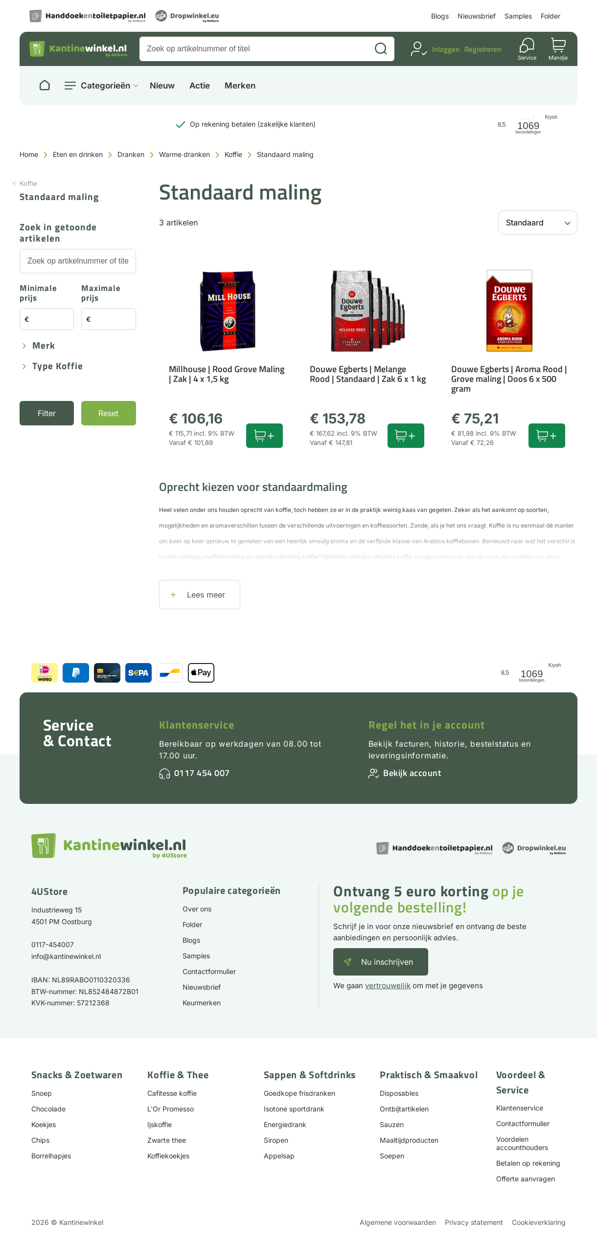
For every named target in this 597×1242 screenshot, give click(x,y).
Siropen (276, 1140)
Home (29, 154)
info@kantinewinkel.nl (66, 956)
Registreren (482, 49)
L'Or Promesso (170, 1109)
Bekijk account (412, 772)
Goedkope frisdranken (299, 1093)
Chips (40, 1140)
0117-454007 (52, 944)
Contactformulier (209, 971)
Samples (518, 16)
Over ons (197, 909)
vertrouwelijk (388, 985)
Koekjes (43, 1124)
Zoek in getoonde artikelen (58, 233)
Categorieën (105, 85)
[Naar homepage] (44, 85)
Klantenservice (196, 724)
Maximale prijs (101, 293)
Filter (47, 413)
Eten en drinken (78, 154)
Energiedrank (285, 1124)
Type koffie (57, 366)
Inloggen (445, 49)
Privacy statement (474, 1222)
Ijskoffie (159, 1124)
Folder (550, 16)
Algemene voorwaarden (398, 1222)
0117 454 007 (202, 772)
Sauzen (392, 1124)
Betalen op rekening (528, 1163)
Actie (199, 86)
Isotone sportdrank (294, 1109)
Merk (43, 346)
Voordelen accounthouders (522, 1143)
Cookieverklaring (539, 1222)
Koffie (233, 154)
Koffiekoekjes (168, 1156)
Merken (240, 86)
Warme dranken (184, 154)
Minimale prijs (38, 293)
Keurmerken (202, 1002)
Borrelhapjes (51, 1156)
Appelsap (279, 1156)
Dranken (130, 154)
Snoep (41, 1093)
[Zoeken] (381, 49)
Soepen (392, 1156)
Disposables (399, 1093)
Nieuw (162, 86)
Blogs (440, 16)
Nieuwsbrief (477, 16)
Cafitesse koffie (172, 1093)
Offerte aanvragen (525, 1179)
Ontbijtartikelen (404, 1109)
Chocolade (48, 1109)
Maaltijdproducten (409, 1140)
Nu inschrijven (387, 962)
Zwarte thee (166, 1140)
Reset (108, 413)
